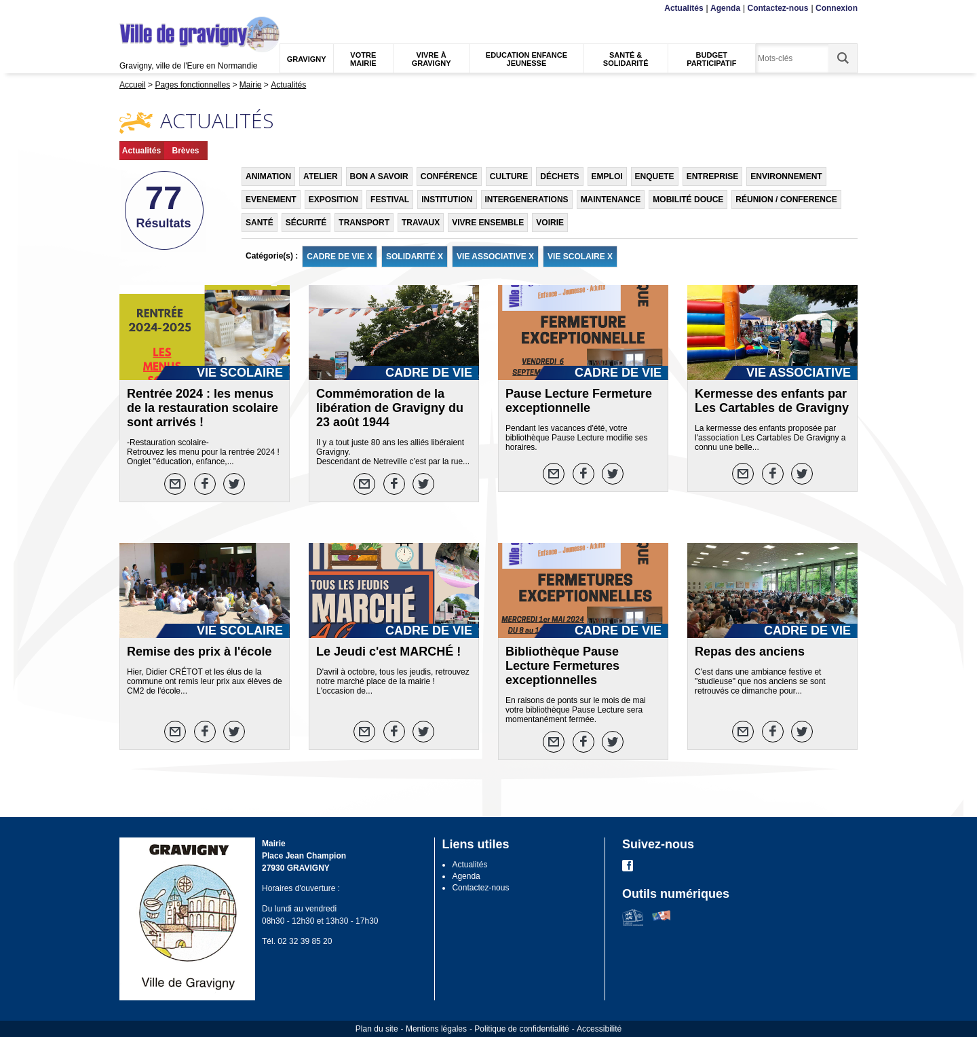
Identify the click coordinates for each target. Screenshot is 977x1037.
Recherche (183, 8)
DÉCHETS (559, 176)
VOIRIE (550, 222)
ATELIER (320, 176)
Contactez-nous (778, 8)
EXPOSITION (333, 199)
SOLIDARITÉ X (414, 256)
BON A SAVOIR (379, 176)
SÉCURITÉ (306, 222)
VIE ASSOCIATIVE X (495, 256)
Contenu (151, 8)
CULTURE (509, 176)
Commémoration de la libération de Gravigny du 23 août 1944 (389, 408)
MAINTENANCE (611, 199)
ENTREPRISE (713, 176)
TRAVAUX (421, 222)
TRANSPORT (364, 222)
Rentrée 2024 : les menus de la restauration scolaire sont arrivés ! (202, 408)
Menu (127, 8)
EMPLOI (607, 176)
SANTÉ (259, 222)
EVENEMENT (271, 199)
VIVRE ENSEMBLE (488, 222)
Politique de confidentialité (521, 1029)
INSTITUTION (446, 199)
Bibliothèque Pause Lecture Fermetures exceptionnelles (562, 666)
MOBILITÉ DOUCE (688, 199)
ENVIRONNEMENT (786, 176)
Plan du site (377, 1029)
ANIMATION (268, 176)
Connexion (837, 8)
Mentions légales (436, 1029)
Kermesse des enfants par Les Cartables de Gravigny (772, 401)
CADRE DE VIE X (339, 256)
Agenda (725, 8)
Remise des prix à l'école (199, 651)
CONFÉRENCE (449, 176)
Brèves (185, 150)
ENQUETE (654, 176)
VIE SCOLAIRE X (580, 256)
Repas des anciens (750, 651)
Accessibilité (599, 1029)
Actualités (683, 8)
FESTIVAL (389, 199)
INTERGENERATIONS (527, 199)
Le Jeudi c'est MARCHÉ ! (388, 651)
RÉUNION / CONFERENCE (786, 199)
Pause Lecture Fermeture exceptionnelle (578, 401)
